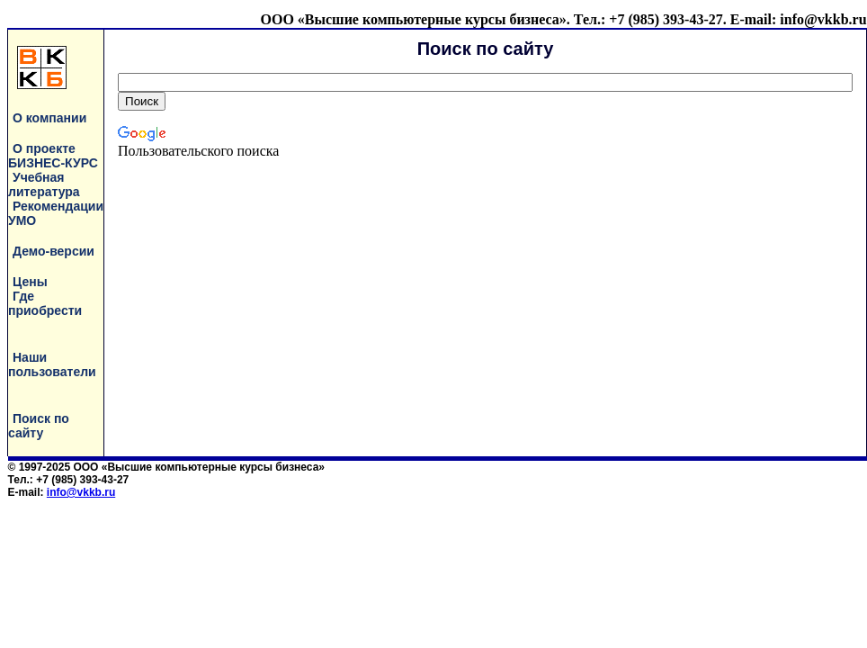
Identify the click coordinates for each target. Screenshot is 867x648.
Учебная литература (44, 184)
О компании (49, 118)
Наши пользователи (52, 364)
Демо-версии (53, 251)
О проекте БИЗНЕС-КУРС (53, 155)
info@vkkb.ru (81, 492)
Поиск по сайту (38, 425)
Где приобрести (45, 303)
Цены (30, 281)
